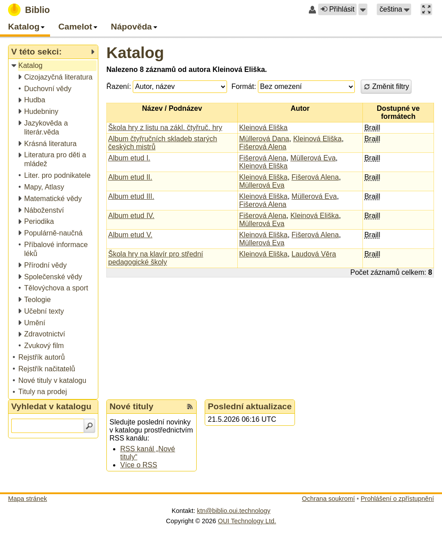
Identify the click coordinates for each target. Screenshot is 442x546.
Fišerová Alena (262, 147)
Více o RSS (138, 465)
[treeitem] (54, 65)
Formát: (244, 86)
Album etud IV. (131, 215)
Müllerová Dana (264, 139)
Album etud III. (131, 196)
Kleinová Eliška (263, 127)
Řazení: (118, 86)
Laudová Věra (313, 254)
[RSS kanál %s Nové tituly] (190, 407)
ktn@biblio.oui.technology (233, 510)
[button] (362, 9)
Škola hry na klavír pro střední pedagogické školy (155, 258)
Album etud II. (130, 177)
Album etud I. (129, 158)
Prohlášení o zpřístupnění (397, 498)
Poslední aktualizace (250, 406)
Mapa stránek (27, 498)
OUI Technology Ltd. (247, 521)
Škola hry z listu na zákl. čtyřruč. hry (165, 127)
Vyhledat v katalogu (51, 406)
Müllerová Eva (313, 158)
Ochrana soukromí (328, 498)
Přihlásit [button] (337, 9)
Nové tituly (131, 406)
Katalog (135, 52)
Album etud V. (130, 235)
